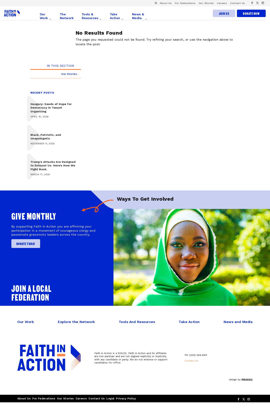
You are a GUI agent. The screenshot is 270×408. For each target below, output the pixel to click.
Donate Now (251, 15)
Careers (222, 3)
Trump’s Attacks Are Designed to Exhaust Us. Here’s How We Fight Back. (52, 171)
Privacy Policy (126, 404)
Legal (110, 404)
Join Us (224, 15)
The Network (68, 16)
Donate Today (26, 249)
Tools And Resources (137, 327)
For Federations (185, 3)
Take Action (117, 16)
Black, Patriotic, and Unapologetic (47, 142)
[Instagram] (263, 3)
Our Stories (206, 3)
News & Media (140, 16)
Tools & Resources (91, 16)
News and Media (238, 327)
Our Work (45, 16)
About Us (166, 3)
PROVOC (247, 385)
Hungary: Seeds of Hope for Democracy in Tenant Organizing (52, 113)
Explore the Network (76, 327)
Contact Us (237, 3)
